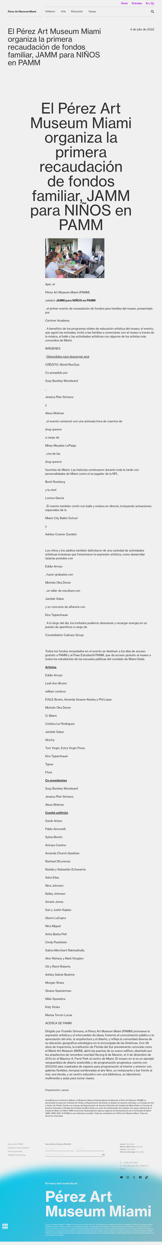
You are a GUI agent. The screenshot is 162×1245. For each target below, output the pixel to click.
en (147, 3)
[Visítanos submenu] (50, 11)
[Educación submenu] (77, 11)
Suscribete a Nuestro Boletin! (58, 1151)
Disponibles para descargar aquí (68, 356)
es (152, 3)
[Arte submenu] (63, 11)
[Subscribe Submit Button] (102, 1161)
